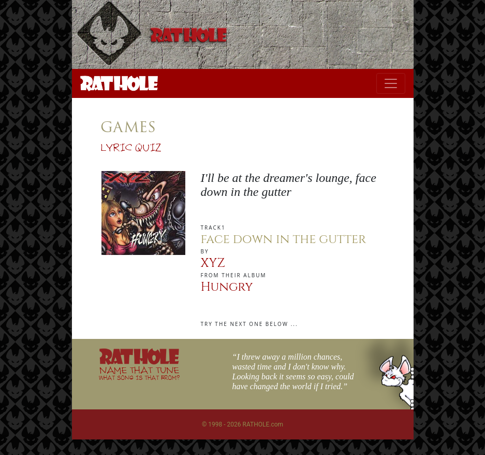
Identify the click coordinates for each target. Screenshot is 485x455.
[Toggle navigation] (390, 83)
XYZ (213, 263)
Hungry (227, 287)
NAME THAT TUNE (139, 373)
